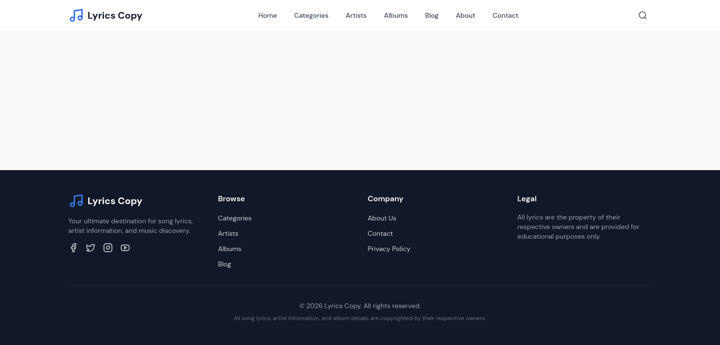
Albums (396, 15)
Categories (311, 15)
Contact (506, 15)
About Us (382, 218)
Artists (356, 15)
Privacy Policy (389, 248)
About (465, 15)
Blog (431, 15)
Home (267, 15)
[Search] (642, 15)
